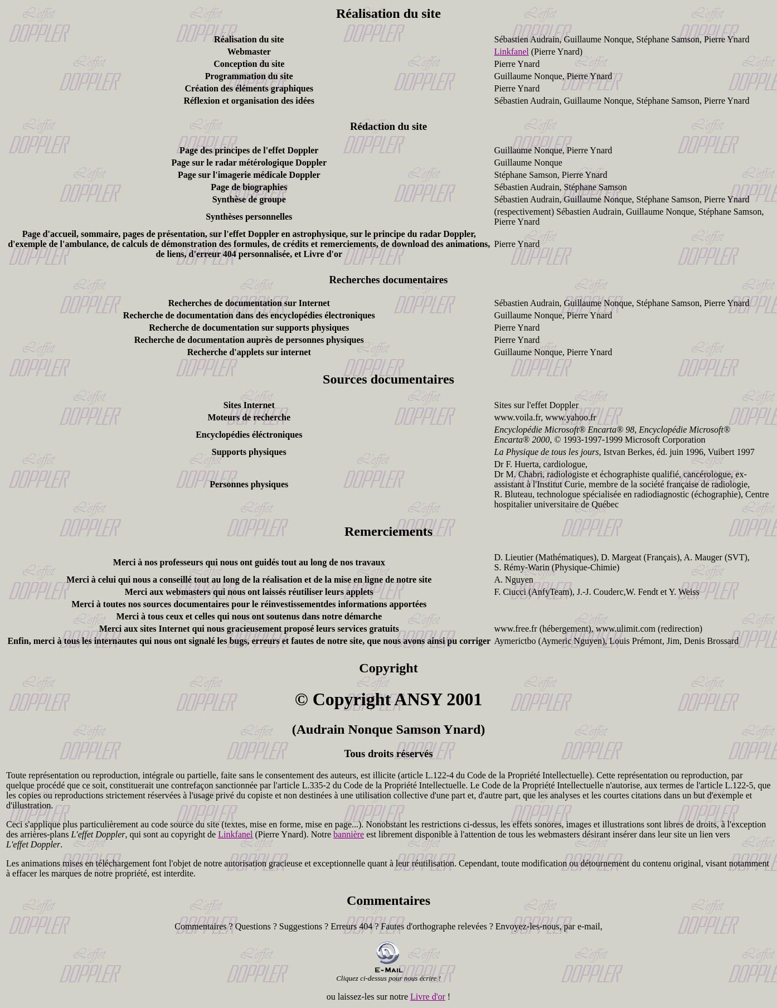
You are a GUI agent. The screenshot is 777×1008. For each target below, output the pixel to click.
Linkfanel (511, 51)
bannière (348, 834)
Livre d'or (427, 996)
